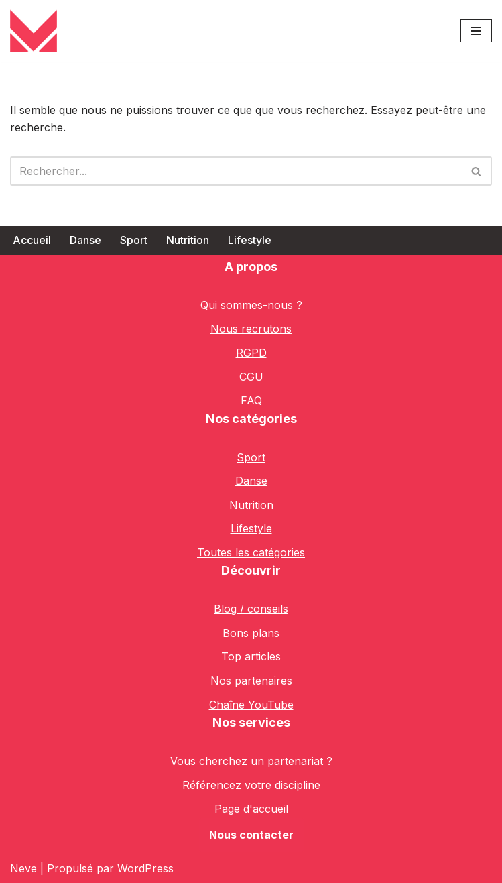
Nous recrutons (251, 328)
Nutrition (187, 240)
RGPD (251, 352)
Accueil (32, 240)
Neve (23, 868)
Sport (133, 240)
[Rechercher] (236, 171)
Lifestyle (249, 240)
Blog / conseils (251, 608)
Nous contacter (251, 834)
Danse (85, 240)
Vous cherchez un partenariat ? (251, 761)
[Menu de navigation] (476, 30)
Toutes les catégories (251, 552)
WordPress (145, 868)
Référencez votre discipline (251, 785)
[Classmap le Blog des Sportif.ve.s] (33, 30)
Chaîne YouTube (251, 704)
